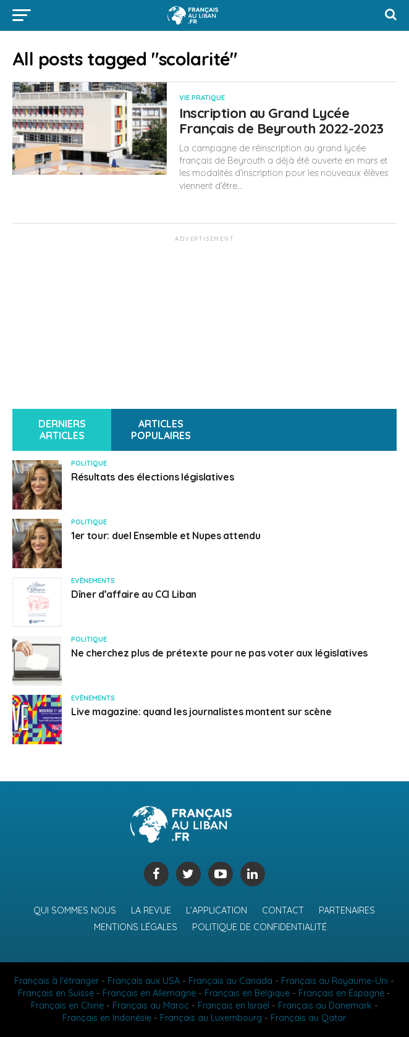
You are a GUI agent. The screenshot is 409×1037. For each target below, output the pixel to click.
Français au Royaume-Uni (334, 980)
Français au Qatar (308, 1017)
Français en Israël (233, 1005)
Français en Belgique (247, 993)
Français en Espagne (341, 993)
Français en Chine (67, 1005)
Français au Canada (230, 980)
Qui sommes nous (74, 910)
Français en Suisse (56, 993)
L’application (216, 910)
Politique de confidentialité (259, 927)
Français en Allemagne (149, 993)
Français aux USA (144, 980)
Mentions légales (135, 927)
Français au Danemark (325, 1005)
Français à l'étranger (56, 980)
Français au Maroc (150, 1005)
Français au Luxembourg (211, 1017)
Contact (283, 910)
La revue (151, 910)
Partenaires (347, 910)
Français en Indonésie (106, 1017)
